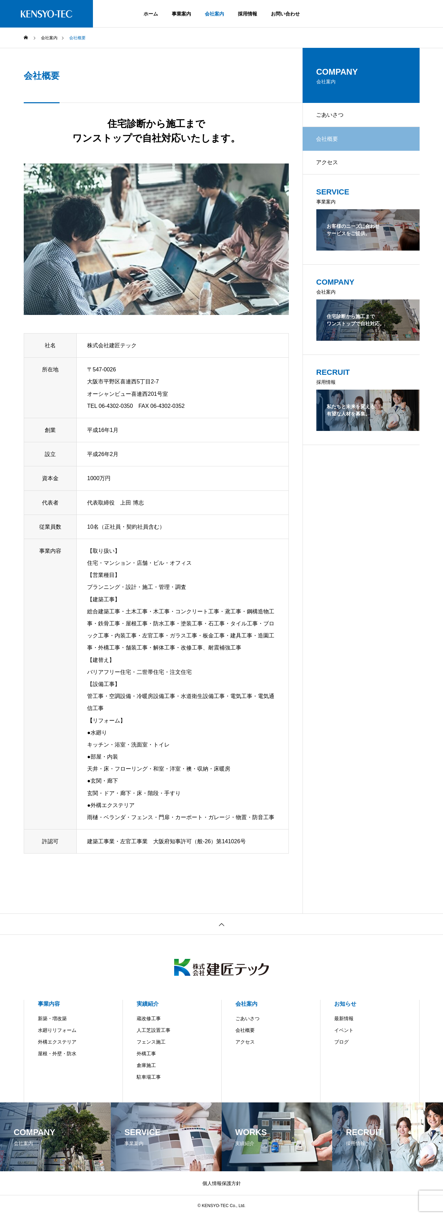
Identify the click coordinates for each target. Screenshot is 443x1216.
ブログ (341, 1042)
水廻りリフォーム (57, 1030)
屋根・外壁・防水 (57, 1053)
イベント (344, 1030)
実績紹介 (148, 1004)
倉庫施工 (146, 1065)
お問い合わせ (285, 14)
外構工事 (146, 1053)
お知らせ (345, 1004)
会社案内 (214, 14)
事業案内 (181, 14)
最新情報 (344, 1018)
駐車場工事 (149, 1077)
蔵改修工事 (149, 1018)
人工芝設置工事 (153, 1030)
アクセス (327, 163)
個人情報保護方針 (221, 1183)
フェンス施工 (151, 1042)
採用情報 (247, 14)
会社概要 (245, 1030)
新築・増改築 (52, 1018)
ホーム (151, 14)
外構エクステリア (57, 1042)
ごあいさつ (330, 115)
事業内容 (49, 1004)
